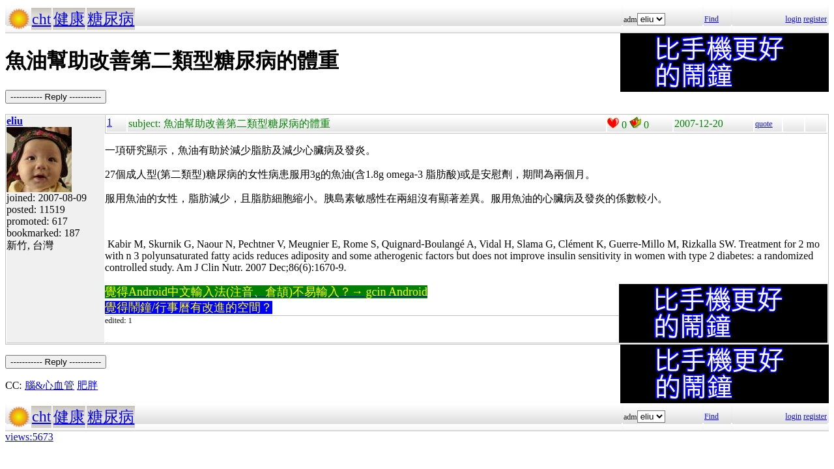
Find (711, 18)
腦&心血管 (49, 385)
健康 (69, 18)
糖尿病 (110, 18)
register (815, 18)
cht (41, 18)
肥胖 (87, 385)
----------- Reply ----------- (55, 97)
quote (764, 123)
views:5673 (29, 436)
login (793, 18)
